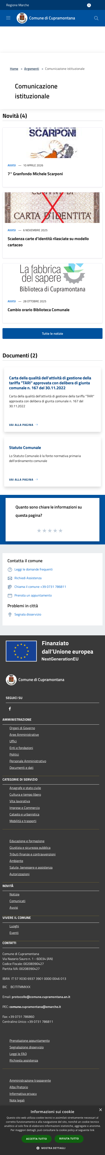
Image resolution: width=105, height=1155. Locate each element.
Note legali (17, 1100)
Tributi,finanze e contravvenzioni (33, 854)
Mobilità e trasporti (23, 820)
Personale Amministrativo (28, 760)
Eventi (14, 932)
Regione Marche (17, 4)
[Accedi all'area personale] (89, 5)
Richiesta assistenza (24, 1060)
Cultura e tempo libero (25, 794)
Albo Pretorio (19, 1087)
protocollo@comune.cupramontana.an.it (41, 996)
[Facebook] (10, 709)
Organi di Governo (22, 727)
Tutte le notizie (52, 333)
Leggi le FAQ (18, 1053)
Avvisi (12, 165)
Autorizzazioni (20, 874)
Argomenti (31, 68)
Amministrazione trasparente (30, 1080)
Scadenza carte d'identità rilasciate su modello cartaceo (48, 241)
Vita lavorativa (20, 801)
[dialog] (52, 1130)
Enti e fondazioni (21, 747)
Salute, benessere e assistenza (31, 867)
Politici (14, 754)
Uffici (13, 741)
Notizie (14, 894)
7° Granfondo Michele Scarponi (35, 173)
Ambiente (16, 860)
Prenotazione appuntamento (30, 1040)
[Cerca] (96, 18)
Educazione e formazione (27, 840)
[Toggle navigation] (8, 17)
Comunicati (17, 900)
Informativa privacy (23, 1093)
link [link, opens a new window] (92, 1130)
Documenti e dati (21, 767)
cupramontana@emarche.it (41, 1006)
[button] (52, 1148)
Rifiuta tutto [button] (69, 1138)
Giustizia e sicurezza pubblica (30, 847)
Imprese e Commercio (25, 807)
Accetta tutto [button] (36, 1139)
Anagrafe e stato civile (25, 787)
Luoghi (14, 926)
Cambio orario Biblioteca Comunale (38, 309)
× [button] (100, 1110)
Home (14, 68)
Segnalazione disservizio (27, 1047)
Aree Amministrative (24, 734)
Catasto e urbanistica (24, 814)
